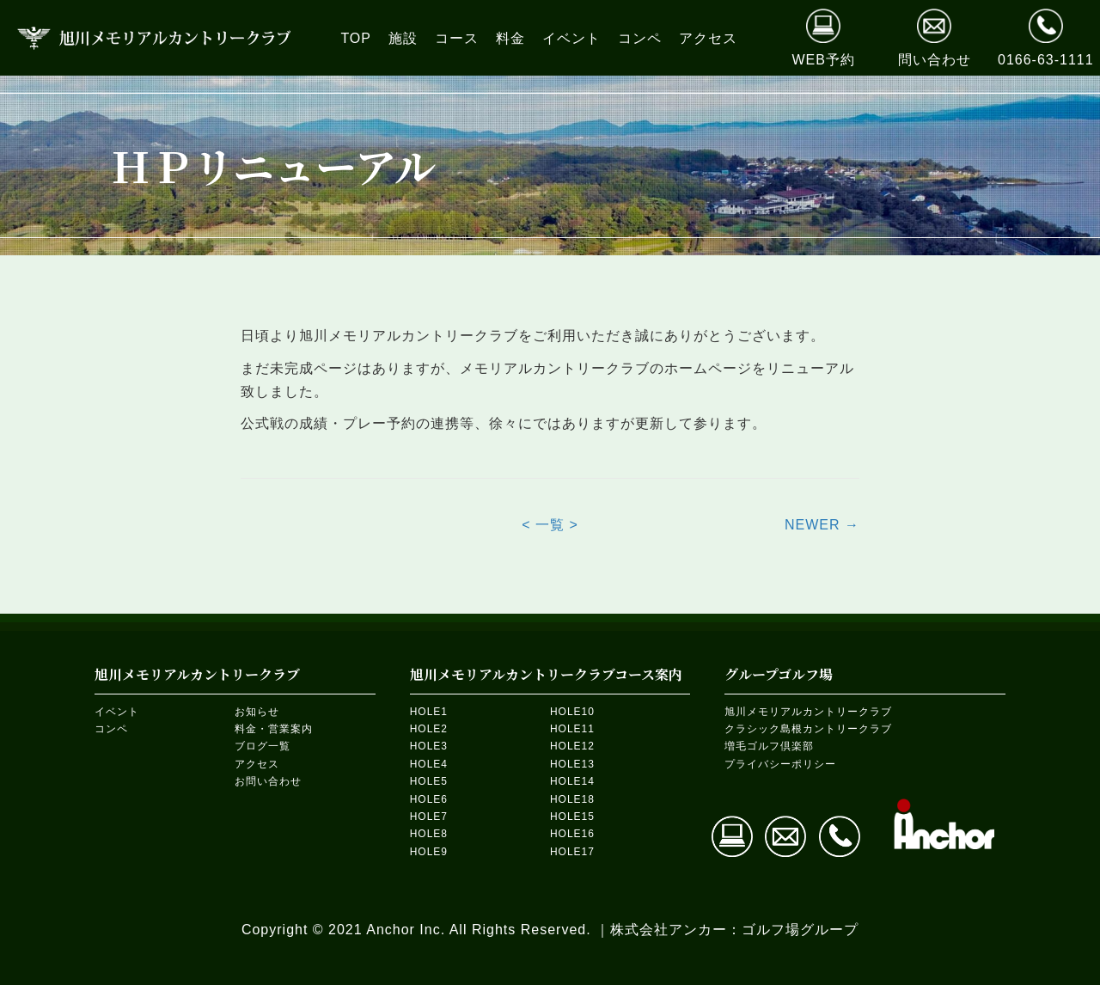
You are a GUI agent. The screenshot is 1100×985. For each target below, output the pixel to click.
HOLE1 (429, 712)
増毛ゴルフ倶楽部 (769, 746)
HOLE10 (572, 712)
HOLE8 (429, 834)
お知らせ (257, 712)
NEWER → (822, 524)
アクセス (257, 764)
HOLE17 (572, 852)
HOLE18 (572, 799)
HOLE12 (572, 746)
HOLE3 (429, 746)
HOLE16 (572, 834)
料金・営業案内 (274, 729)
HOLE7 (429, 817)
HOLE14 (572, 781)
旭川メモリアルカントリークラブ (808, 712)
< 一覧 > (550, 524)
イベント (117, 712)
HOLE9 (429, 852)
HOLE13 (572, 764)
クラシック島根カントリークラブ (808, 729)
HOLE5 (429, 781)
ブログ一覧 (262, 746)
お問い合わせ (268, 781)
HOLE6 (429, 799)
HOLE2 (429, 729)
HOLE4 (429, 764)
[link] (356, 38)
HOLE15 (572, 817)
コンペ (111, 729)
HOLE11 (572, 729)
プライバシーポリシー (780, 764)
